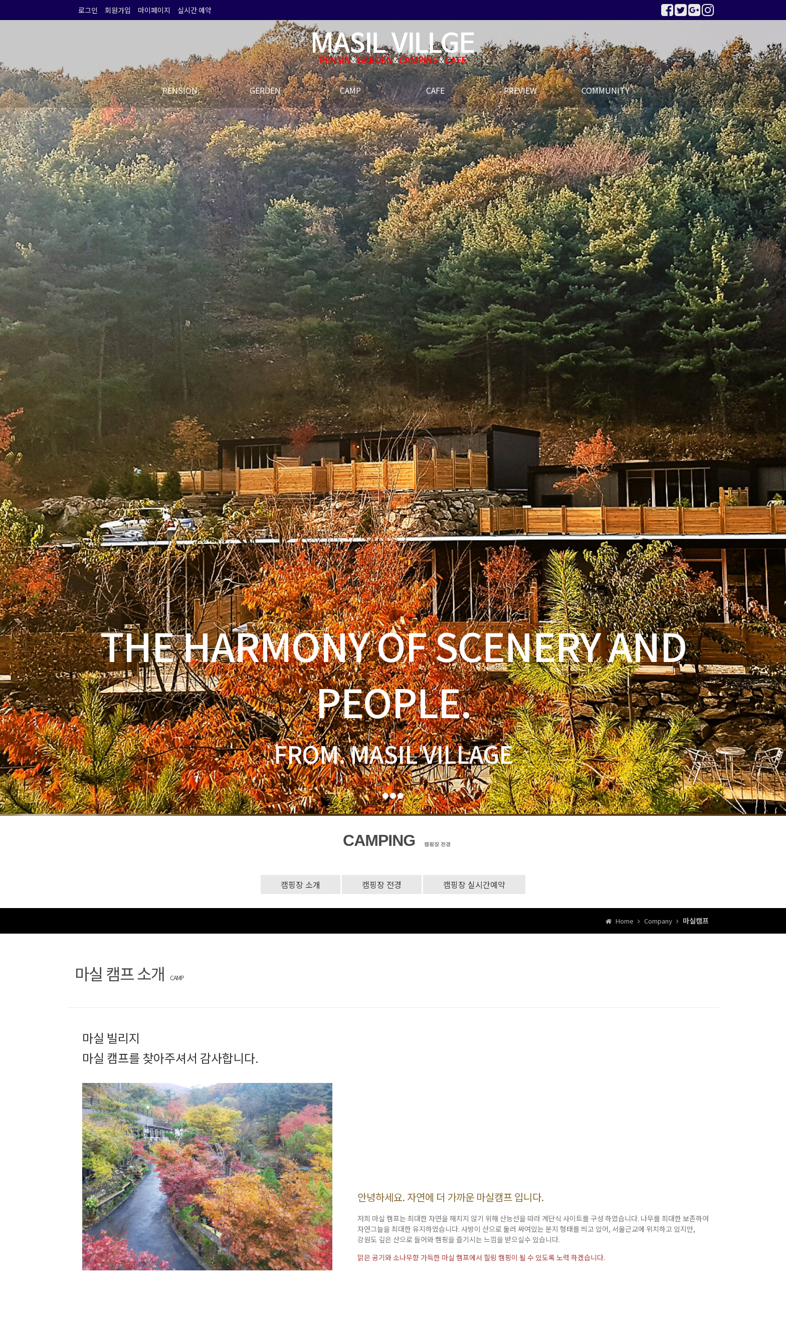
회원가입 (118, 10)
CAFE (435, 90)
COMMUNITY (605, 90)
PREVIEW (520, 90)
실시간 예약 (194, 10)
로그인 (88, 10)
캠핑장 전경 (382, 884)
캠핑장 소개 (300, 884)
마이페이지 (154, 10)
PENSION (180, 90)
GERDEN (265, 90)
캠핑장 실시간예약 (474, 884)
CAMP (350, 90)
